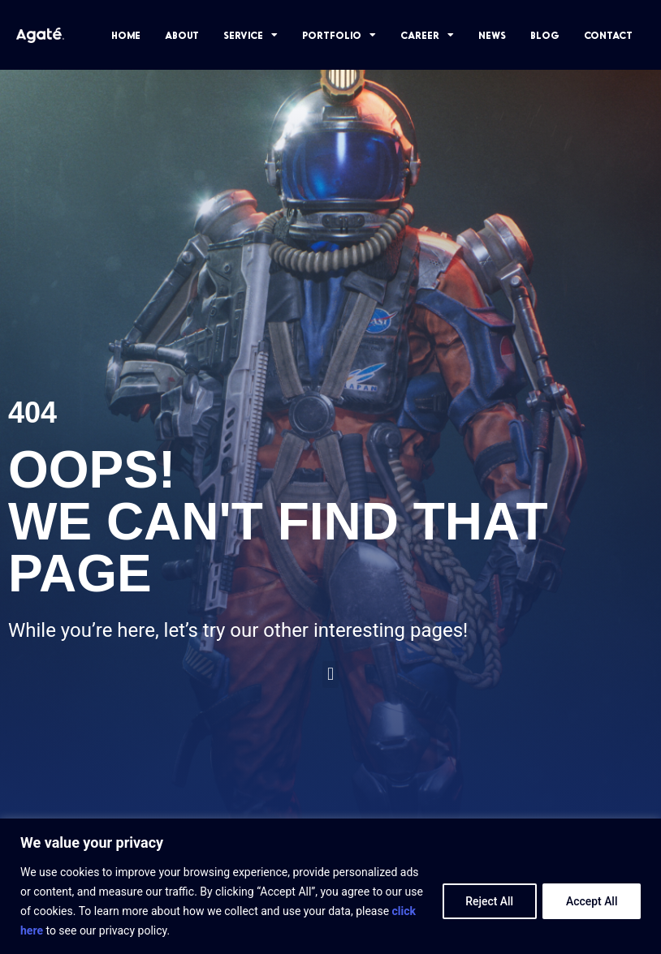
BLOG (544, 35)
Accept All (591, 901)
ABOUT (182, 35)
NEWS (492, 35)
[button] (330, 674)
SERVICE (250, 35)
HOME (125, 35)
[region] (330, 886)
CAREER (427, 35)
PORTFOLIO (339, 35)
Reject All (488, 901)
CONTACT (608, 35)
